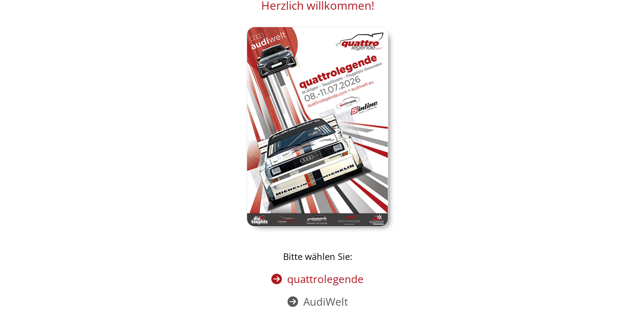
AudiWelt (325, 301)
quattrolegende (325, 279)
